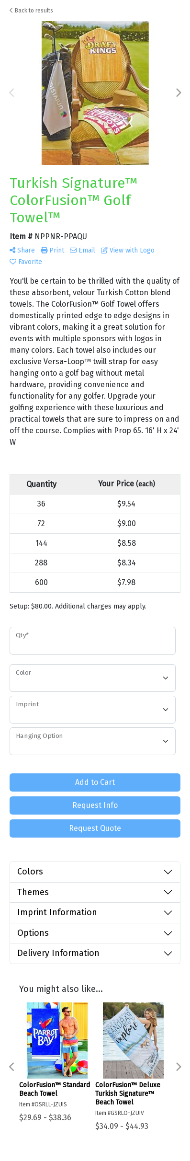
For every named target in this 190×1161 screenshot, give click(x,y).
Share (22, 250)
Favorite (26, 262)
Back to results (31, 10)
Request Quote (95, 828)
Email (82, 250)
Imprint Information (57, 912)
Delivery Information (58, 953)
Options (33, 933)
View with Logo (128, 250)
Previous (12, 93)
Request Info (95, 805)
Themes (33, 892)
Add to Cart (95, 782)
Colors (30, 871)
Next (178, 93)
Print (52, 250)
